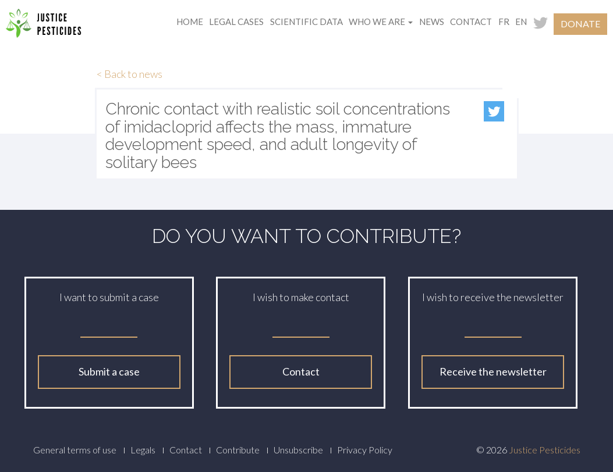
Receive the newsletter (493, 371)
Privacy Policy (364, 449)
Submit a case (109, 371)
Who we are (381, 21)
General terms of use (74, 449)
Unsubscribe (298, 449)
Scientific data (306, 21)
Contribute (238, 449)
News (431, 21)
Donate (580, 23)
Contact (471, 21)
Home (189, 21)
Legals (142, 449)
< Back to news (129, 73)
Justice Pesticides (544, 449)
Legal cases (236, 21)
